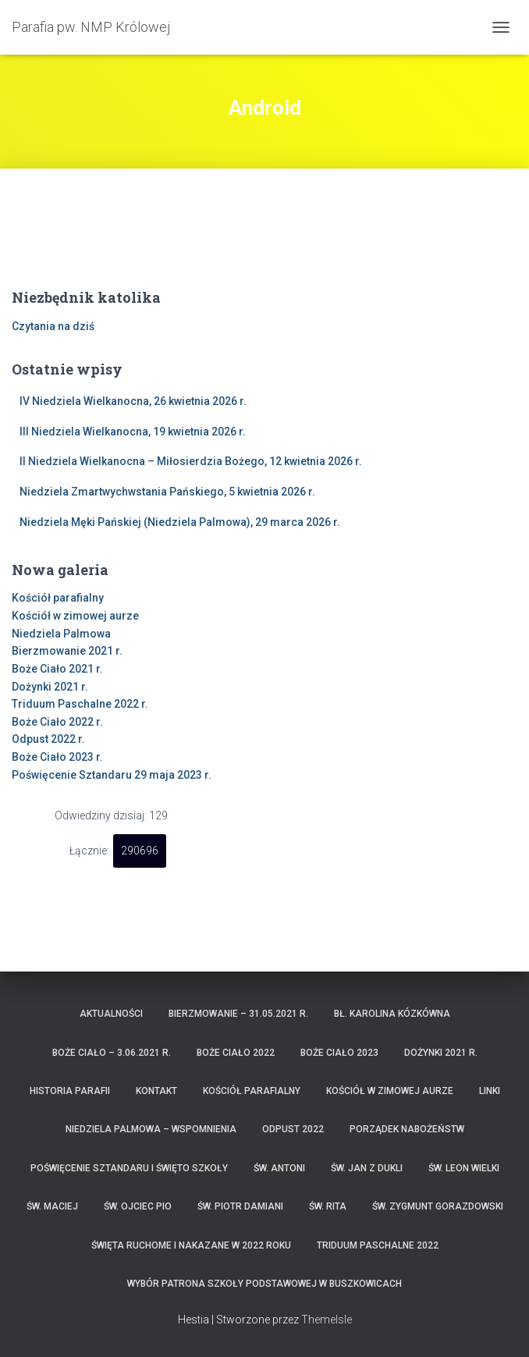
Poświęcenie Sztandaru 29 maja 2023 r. (111, 775)
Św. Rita (327, 1206)
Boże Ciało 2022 (236, 1052)
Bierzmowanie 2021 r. (67, 651)
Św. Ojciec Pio (138, 1206)
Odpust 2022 (293, 1129)
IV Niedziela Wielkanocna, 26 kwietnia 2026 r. (133, 401)
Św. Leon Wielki (463, 1168)
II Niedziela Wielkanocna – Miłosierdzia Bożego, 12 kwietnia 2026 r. (191, 461)
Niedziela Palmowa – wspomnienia (151, 1129)
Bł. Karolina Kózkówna (392, 1013)
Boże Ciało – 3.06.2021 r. (111, 1052)
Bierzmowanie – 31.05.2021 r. (238, 1013)
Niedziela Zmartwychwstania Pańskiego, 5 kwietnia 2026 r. (167, 491)
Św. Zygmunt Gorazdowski (437, 1206)
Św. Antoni (279, 1168)
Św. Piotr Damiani (240, 1206)
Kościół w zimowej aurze (75, 615)
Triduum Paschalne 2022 (377, 1245)
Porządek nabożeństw (407, 1129)
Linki (489, 1090)
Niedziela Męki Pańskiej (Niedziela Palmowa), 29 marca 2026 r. (180, 522)
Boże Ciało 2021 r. (57, 669)
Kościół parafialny (58, 597)
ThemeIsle (326, 1319)
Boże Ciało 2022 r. (57, 722)
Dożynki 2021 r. (50, 686)
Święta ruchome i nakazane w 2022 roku (191, 1245)
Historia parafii (70, 1090)
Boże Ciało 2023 (339, 1052)
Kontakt (156, 1090)
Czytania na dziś (53, 326)
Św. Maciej (52, 1206)
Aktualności (111, 1013)
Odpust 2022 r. (48, 739)
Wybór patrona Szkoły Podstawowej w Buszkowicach (264, 1283)
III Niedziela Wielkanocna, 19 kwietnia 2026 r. (133, 431)
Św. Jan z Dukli (367, 1168)
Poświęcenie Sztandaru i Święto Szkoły (129, 1168)
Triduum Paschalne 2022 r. (80, 704)
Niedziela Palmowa (61, 633)
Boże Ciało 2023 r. (57, 757)
